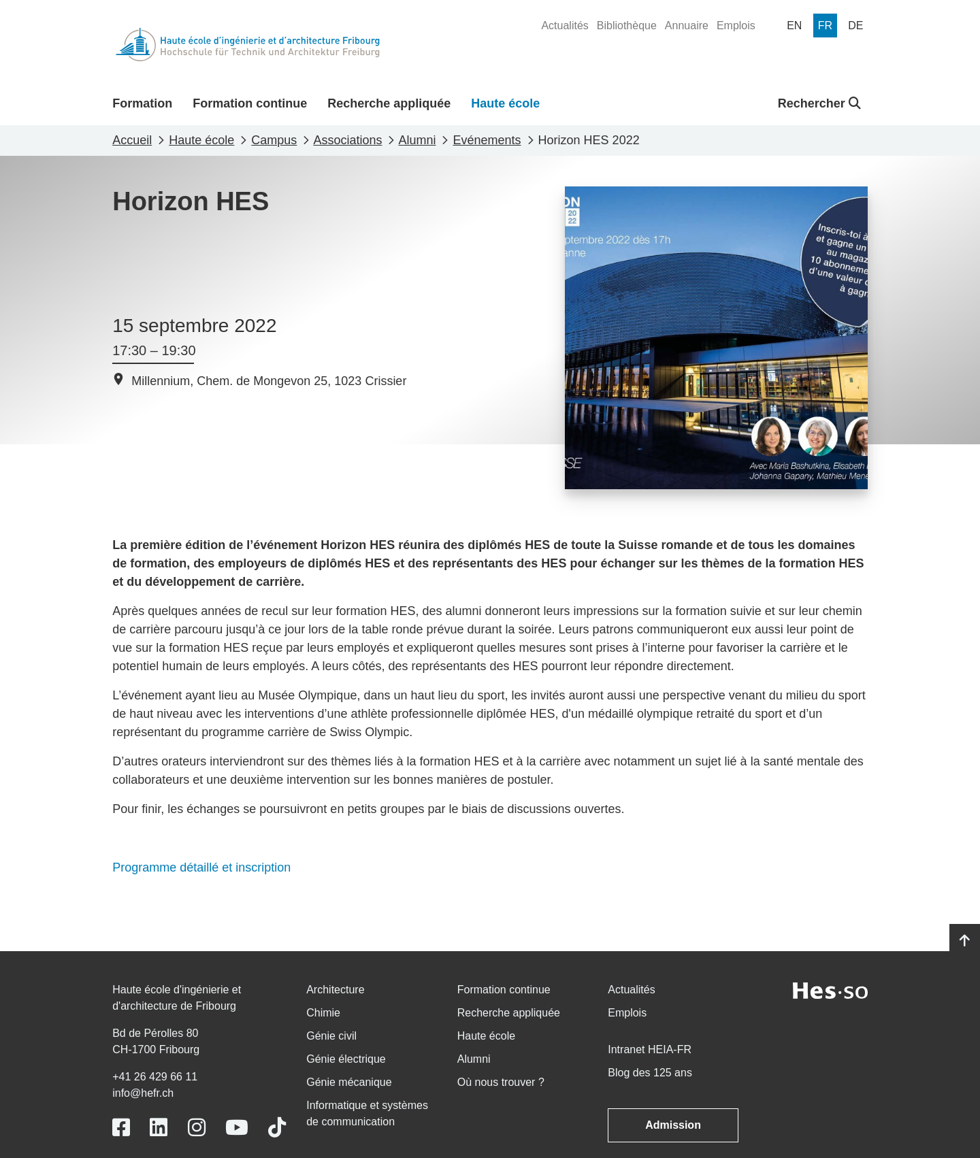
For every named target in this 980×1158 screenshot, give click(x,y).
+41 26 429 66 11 (154, 1076)
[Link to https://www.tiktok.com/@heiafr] (277, 1127)
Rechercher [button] (819, 103)
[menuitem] (564, 26)
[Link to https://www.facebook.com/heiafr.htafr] (121, 1127)
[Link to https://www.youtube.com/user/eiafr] (236, 1127)
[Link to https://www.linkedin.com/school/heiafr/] (158, 1127)
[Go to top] (964, 941)
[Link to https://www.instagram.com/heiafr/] (197, 1127)
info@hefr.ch (143, 1093)
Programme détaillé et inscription (201, 867)
